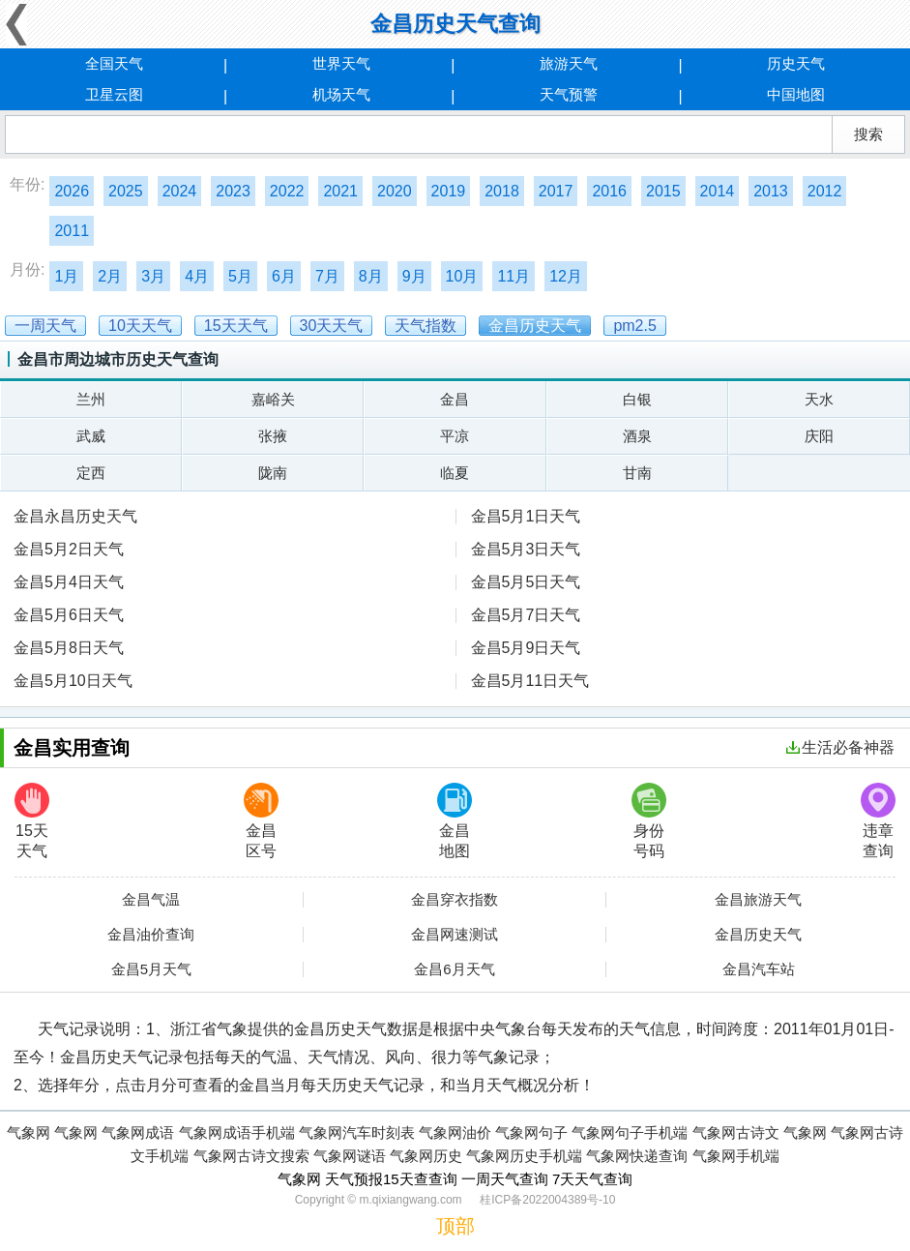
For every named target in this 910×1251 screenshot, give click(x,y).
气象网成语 (138, 1132)
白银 (637, 399)
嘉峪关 (273, 399)
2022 (287, 191)
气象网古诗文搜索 (251, 1155)
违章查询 (878, 821)
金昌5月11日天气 (530, 680)
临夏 (454, 472)
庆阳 (819, 436)
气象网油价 (455, 1132)
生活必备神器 (840, 747)
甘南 (637, 472)
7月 (327, 276)
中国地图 (796, 94)
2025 (125, 191)
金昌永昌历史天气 (75, 516)
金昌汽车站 (758, 969)
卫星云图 (114, 94)
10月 (462, 276)
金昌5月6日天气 (69, 615)
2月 (110, 276)
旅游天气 (569, 63)
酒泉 (637, 436)
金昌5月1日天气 (526, 516)
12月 (565, 276)
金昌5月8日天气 (69, 648)
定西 (90, 472)
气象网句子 (531, 1132)
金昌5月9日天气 (526, 648)
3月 (153, 276)
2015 (663, 191)
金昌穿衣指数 (454, 900)
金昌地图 (454, 821)
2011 (71, 231)
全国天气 (114, 63)
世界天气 (341, 63)
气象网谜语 (349, 1155)
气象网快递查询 (637, 1155)
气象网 (28, 1132)
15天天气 (32, 821)
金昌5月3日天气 (526, 549)
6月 (284, 276)
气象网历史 (426, 1155)
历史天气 (796, 63)
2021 (340, 191)
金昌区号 (261, 821)
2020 (394, 191)
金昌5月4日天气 (69, 582)
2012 (824, 191)
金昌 (454, 399)
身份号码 (648, 821)
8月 (371, 276)
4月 (197, 276)
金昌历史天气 (758, 934)
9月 (414, 276)
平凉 (454, 436)
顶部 (455, 1225)
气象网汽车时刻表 (357, 1132)
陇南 (272, 472)
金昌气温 (151, 900)
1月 (66, 276)
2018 (501, 191)
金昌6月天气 (454, 969)
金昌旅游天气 (758, 900)
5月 (240, 276)
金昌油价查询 (150, 934)
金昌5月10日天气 (73, 680)
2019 (448, 191)
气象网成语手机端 (237, 1132)
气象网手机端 (735, 1155)
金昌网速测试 (454, 934)
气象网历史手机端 (524, 1155)
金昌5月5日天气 (526, 582)
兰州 (90, 399)
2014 (717, 191)
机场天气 (341, 94)
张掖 (272, 436)
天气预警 (569, 94)
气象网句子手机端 (630, 1132)
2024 (179, 191)
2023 (233, 191)
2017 (556, 191)
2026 (71, 191)
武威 (90, 436)
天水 (819, 399)
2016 (609, 191)
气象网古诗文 (735, 1132)
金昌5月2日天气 (69, 549)
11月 (513, 276)
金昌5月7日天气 (526, 615)
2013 (770, 191)
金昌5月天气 (151, 969)
